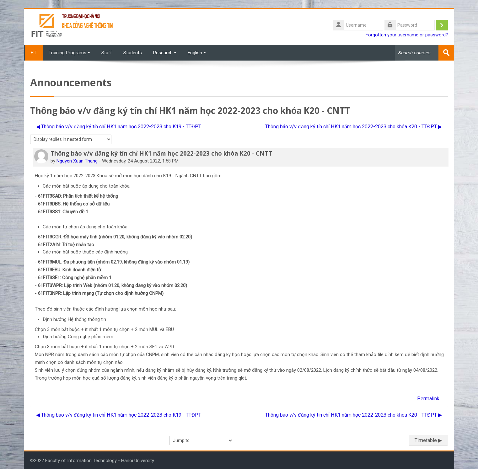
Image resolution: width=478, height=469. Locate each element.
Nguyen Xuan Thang (77, 160)
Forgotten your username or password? (407, 35)
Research (164, 53)
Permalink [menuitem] (428, 398)
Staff (106, 53)
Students (132, 53)
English (197, 53)
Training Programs (69, 53)
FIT (33, 53)
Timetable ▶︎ (428, 440)
